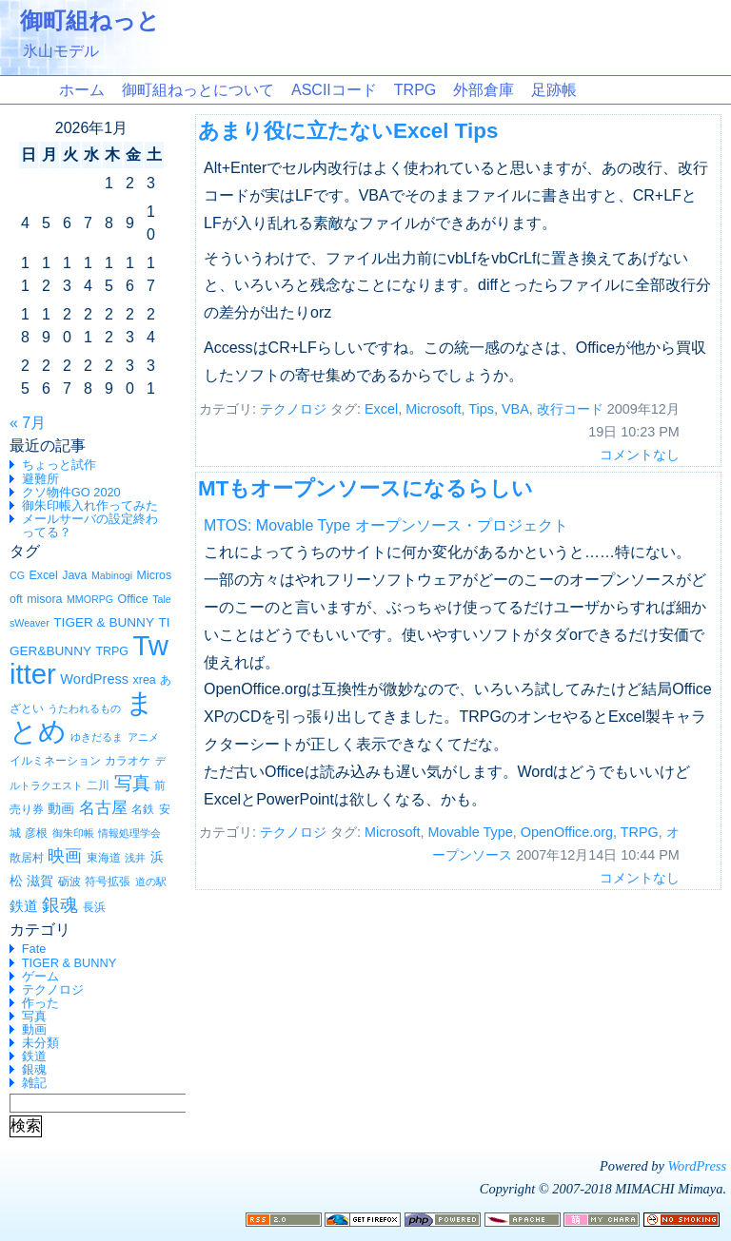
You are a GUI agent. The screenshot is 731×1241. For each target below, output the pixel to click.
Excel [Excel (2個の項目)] (43, 575)
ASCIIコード (334, 90)
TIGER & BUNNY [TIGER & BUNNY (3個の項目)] (103, 622)
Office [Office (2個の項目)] (133, 599)
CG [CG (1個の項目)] (17, 575)
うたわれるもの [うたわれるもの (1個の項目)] (84, 708)
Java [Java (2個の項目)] (74, 575)
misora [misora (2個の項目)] (44, 599)
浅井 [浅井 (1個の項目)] (135, 857)
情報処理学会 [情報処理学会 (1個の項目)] (129, 833)
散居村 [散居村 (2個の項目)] (27, 857)
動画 (34, 1029)
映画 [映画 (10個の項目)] (65, 855)
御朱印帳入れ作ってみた (90, 505)
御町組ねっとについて (198, 90)
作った (40, 1003)
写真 (34, 1016)
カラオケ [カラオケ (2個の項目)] (127, 760)
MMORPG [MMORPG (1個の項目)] (90, 599)
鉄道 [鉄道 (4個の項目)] (24, 906)
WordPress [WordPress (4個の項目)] (94, 679)
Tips (481, 409)
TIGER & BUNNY (69, 963)
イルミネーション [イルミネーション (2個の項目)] (55, 760)
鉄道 (34, 1056)
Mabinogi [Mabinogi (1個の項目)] (111, 575)
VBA (515, 409)
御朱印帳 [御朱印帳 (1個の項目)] (73, 833)
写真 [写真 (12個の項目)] (132, 783)
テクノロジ (53, 989)
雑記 (34, 1083)
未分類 (40, 1043)
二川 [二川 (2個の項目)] (98, 785)
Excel (381, 409)
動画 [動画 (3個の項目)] (61, 809)
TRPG (415, 90)
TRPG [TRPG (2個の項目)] (111, 651)
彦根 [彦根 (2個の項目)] (36, 833)
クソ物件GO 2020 (71, 492)
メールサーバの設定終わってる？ (90, 525)
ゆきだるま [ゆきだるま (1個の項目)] (96, 737)
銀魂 (34, 1069)
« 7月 (28, 423)
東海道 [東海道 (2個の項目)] (104, 857)
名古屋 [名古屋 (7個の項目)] (103, 808)
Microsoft (433, 409)
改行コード (570, 409)
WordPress (696, 1165)
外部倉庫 (483, 90)
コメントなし (640, 454)
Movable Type (469, 832)
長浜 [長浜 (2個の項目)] (94, 907)
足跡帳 (554, 90)
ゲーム (40, 976)
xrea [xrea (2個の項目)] (144, 680)
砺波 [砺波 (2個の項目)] (69, 881)
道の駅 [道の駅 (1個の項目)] (151, 881)
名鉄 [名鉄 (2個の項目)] (142, 809)
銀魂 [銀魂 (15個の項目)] (60, 904)
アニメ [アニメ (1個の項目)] (143, 737)
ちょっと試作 (59, 464)
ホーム (82, 90)
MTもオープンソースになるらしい (365, 488)
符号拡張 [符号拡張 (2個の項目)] (107, 881)
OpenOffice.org (567, 832)
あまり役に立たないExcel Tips (348, 131)
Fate (34, 948)
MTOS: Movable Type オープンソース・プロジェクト (386, 525)
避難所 (40, 479)
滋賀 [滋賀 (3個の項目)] (40, 881)
